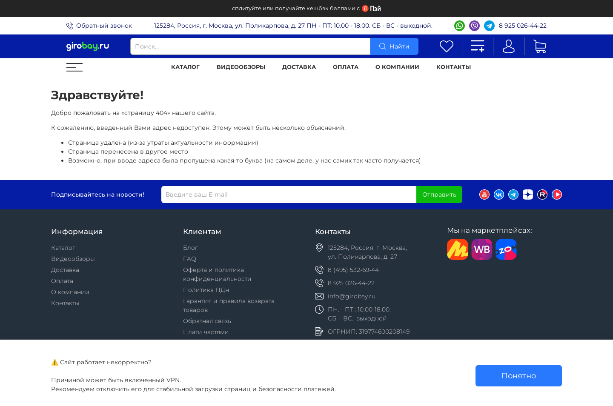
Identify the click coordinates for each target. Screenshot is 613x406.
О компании (397, 67)
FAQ (189, 259)
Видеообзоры (241, 67)
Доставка (299, 67)
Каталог (185, 67)
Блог (190, 248)
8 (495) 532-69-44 (353, 270)
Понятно (518, 375)
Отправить (439, 194)
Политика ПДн (206, 290)
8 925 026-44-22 (523, 25)
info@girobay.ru (351, 296)
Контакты (453, 67)
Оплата (345, 67)
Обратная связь (207, 321)
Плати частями (206, 332)
